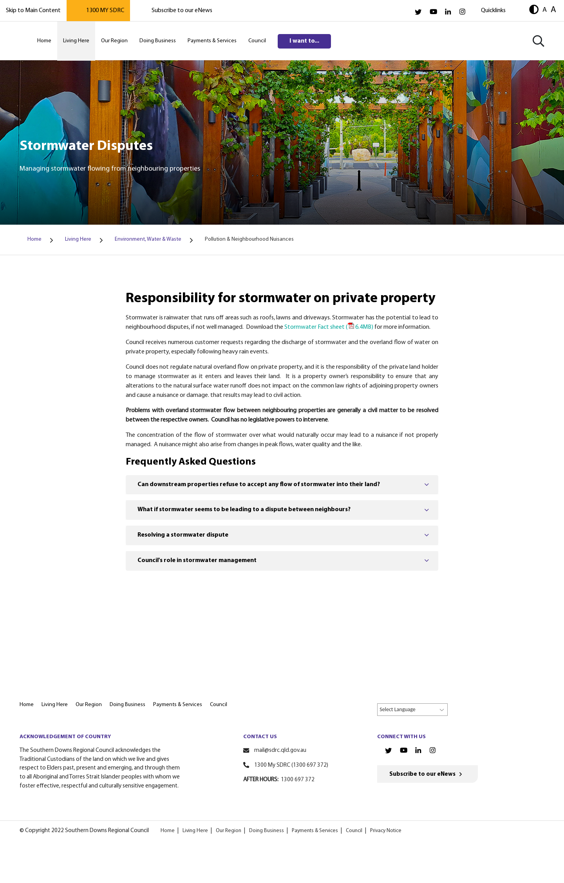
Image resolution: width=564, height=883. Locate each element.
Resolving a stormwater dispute (182, 535)
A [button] (544, 10)
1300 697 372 (298, 780)
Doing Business (266, 830)
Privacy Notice (385, 830)
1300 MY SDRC (105, 10)
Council (353, 830)
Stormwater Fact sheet (328, 327)
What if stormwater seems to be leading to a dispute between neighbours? (244, 509)
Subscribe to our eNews (182, 10)
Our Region (228, 830)
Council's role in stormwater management (197, 560)
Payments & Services (314, 830)
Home (168, 830)
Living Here (195, 830)
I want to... (304, 41)
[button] (534, 10)
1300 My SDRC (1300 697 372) (291, 765)
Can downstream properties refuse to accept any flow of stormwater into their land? (258, 484)
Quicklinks (493, 10)
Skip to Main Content (33, 10)
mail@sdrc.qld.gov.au (280, 750)
